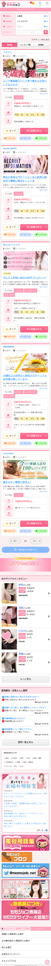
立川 (21, 766)
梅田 (17, 762)
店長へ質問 (9, 295)
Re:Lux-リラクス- (11, 245)
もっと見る (25, 679)
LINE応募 (41, 138)
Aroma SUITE (10, 148)
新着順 (41, 45)
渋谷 (27, 758)
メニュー (47, 4)
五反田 (14, 758)
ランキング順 (25, 45)
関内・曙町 (37, 758)
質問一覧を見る (25, 742)
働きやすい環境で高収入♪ (17, 482)
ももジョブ (7, 929)
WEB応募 (9, 138)
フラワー (7, 52)
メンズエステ (32, 21)
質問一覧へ (41, 830)
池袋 (6, 758)
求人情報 (8, 97)
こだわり (18, 97)
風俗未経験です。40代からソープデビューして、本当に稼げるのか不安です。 (25, 813)
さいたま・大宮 (10, 766)
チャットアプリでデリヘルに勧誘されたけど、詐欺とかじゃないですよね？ (25, 793)
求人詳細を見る (37, 131)
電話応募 (25, 138)
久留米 (32, 16)
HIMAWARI (8, 347)
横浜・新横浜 (27, 762)
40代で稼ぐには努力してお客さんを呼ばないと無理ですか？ (25, 823)
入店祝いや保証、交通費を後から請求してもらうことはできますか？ (25, 803)
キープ (32, 3)
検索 (40, 4)
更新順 (9, 45)
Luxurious (8, 453)
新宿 (21, 758)
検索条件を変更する (25, 549)
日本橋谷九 (8, 762)
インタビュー (30, 291)
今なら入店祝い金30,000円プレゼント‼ (24, 277)
